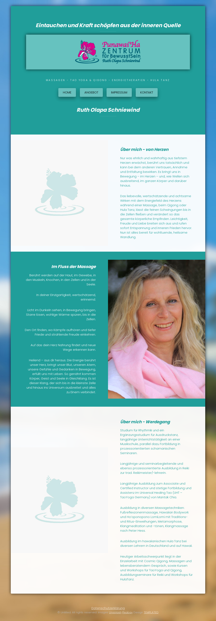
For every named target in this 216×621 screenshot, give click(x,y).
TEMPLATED (151, 612)
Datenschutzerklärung (108, 608)
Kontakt (146, 92)
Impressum (119, 92)
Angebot (91, 92)
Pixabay (127, 612)
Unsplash (115, 612)
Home (67, 92)
